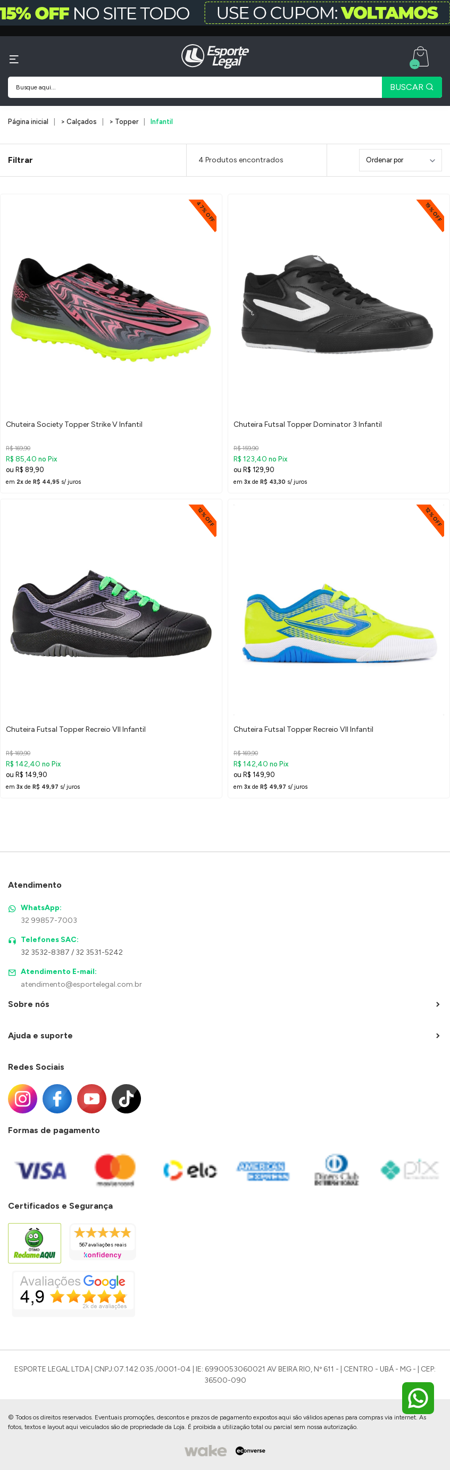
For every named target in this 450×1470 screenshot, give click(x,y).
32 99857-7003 (49, 920)
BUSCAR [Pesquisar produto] (412, 87)
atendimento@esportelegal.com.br (81, 984)
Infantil (162, 122)
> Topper (123, 122)
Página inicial (28, 122)
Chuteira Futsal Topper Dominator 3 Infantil (308, 424)
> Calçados (79, 122)
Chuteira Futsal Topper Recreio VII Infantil (76, 729)
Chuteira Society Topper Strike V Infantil (74, 424)
